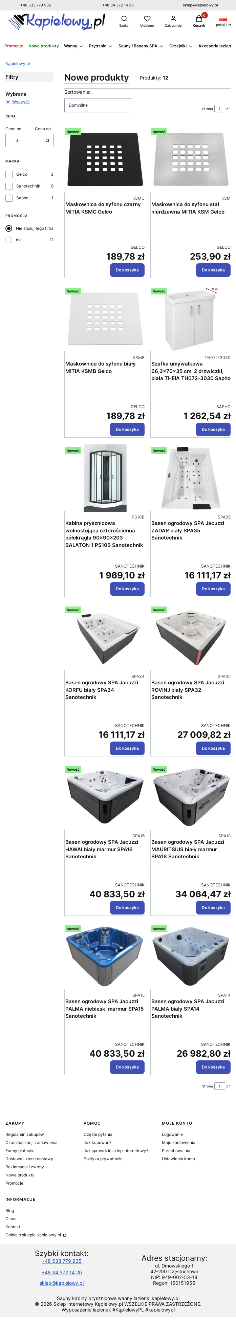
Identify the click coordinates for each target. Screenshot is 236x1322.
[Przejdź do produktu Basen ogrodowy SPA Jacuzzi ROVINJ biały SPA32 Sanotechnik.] (191, 637)
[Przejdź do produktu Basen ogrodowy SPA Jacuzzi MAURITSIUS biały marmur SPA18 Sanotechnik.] (191, 797)
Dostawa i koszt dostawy (29, 1158)
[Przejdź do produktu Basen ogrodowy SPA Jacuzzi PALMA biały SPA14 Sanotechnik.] (191, 956)
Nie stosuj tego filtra (34, 228)
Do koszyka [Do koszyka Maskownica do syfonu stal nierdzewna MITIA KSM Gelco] (213, 269)
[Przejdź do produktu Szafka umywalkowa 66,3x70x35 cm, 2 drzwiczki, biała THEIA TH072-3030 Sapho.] (191, 319)
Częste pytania (98, 1134)
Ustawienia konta (178, 1158)
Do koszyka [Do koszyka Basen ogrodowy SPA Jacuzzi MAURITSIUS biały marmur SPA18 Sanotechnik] (213, 907)
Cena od (13, 128)
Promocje (14, 1183)
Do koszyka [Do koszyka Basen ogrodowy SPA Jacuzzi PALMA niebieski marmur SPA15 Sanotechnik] (127, 1067)
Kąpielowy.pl (17, 63)
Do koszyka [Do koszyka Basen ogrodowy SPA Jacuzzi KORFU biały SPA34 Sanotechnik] (127, 748)
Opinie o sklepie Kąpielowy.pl (33, 1234)
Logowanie (172, 1134)
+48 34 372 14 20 (118, 5)
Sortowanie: (77, 92)
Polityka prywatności (104, 1158)
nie (19, 239)
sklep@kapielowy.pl (200, 5)
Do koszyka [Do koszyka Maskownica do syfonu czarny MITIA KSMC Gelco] (127, 269)
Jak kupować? (97, 1142)
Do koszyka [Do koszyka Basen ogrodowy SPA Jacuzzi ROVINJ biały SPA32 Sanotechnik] (213, 748)
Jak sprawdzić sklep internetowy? (116, 1150)
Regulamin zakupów (24, 1134)
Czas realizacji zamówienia (31, 1142)
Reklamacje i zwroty (24, 1166)
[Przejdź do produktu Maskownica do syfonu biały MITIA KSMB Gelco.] (105, 319)
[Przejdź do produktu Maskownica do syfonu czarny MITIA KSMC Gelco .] (105, 159)
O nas (10, 1218)
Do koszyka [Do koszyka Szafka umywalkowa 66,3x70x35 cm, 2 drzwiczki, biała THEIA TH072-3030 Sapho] (213, 429)
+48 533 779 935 (35, 5)
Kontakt (12, 1226)
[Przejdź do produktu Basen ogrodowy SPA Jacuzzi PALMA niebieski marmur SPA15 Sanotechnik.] (105, 956)
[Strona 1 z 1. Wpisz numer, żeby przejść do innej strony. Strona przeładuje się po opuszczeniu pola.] (219, 108)
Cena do (43, 128)
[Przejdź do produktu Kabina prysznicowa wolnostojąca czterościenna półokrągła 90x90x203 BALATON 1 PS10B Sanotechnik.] (105, 478)
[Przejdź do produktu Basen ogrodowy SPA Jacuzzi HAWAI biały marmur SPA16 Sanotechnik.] (105, 797)
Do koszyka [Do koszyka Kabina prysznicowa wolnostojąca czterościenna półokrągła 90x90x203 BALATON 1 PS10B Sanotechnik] (127, 588)
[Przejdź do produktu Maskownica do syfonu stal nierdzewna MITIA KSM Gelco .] (191, 159)
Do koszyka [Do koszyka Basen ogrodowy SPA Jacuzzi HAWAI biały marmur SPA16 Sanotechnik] (127, 907)
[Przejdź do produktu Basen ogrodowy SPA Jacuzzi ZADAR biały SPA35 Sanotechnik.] (191, 478)
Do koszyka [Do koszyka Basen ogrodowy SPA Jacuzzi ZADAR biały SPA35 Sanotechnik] (213, 588)
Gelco (21, 174)
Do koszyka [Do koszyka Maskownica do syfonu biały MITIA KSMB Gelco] (127, 429)
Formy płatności (20, 1150)
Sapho (22, 197)
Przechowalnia (176, 1150)
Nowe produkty (20, 1174)
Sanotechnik (28, 186)
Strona (207, 109)
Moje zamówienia (178, 1142)
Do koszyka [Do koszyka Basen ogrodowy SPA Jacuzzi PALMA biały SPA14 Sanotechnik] (213, 1067)
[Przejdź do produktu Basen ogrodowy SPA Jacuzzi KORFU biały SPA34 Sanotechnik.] (105, 637)
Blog (9, 1210)
